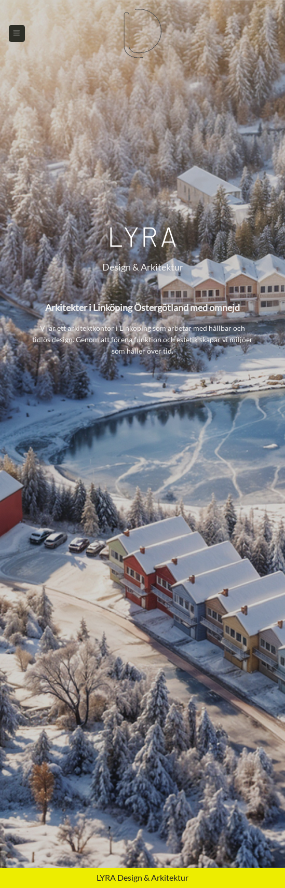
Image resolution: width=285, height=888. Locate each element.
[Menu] (17, 33)
